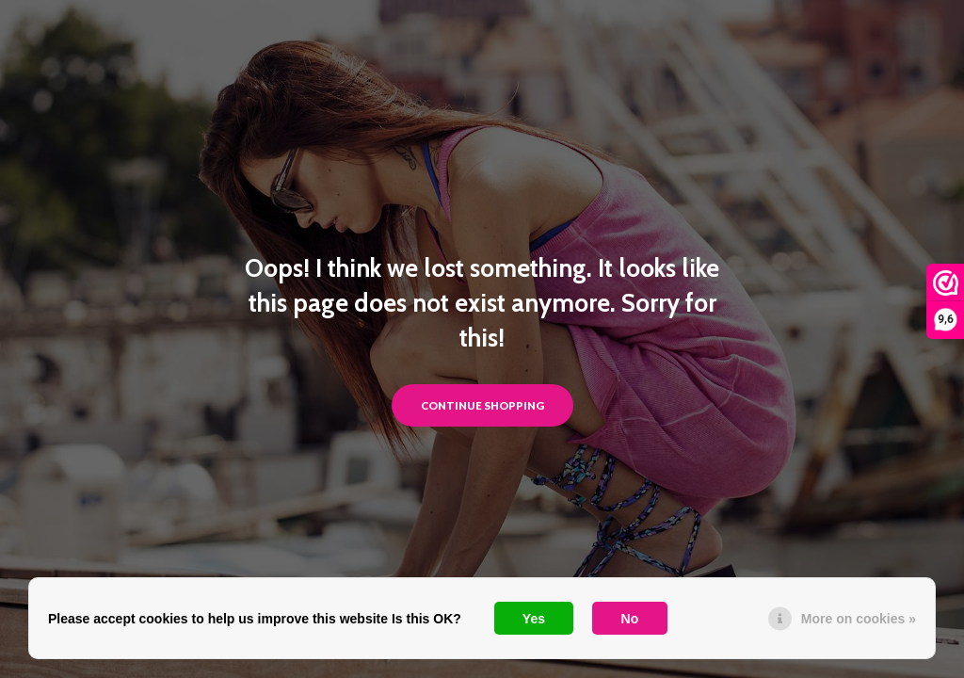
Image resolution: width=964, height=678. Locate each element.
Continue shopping (482, 405)
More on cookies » (858, 618)
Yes (533, 618)
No (630, 618)
